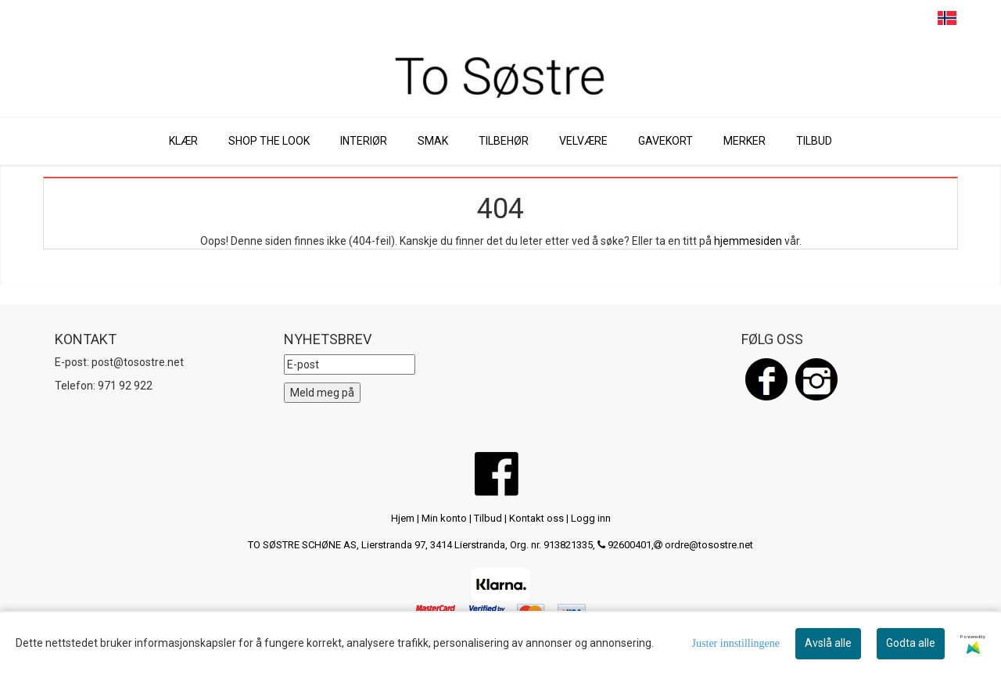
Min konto (444, 518)
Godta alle (910, 643)
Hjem (402, 518)
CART (888, 19)
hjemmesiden (748, 241)
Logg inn (591, 518)
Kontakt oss (536, 518)
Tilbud (488, 518)
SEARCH (858, 19)
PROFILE (917, 19)
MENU (828, 19)
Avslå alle (828, 643)
